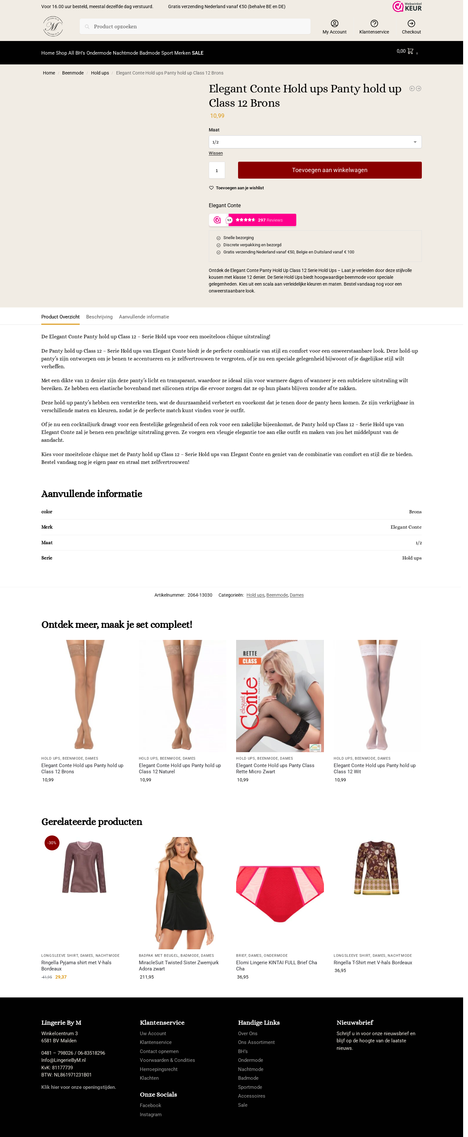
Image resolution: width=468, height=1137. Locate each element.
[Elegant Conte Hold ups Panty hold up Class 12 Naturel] (412, 85)
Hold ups (100, 69)
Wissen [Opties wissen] (216, 149)
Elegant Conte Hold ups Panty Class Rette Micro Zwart (275, 765)
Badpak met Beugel (159, 952)
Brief (241, 952)
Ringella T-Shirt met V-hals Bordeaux (373, 959)
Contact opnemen (159, 1047)
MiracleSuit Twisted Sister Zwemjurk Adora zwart (179, 962)
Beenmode (73, 69)
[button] (408, 51)
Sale (242, 1101)
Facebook (150, 1102)
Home (49, 69)
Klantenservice (374, 26)
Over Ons (248, 1030)
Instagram (151, 1111)
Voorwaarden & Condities (167, 1057)
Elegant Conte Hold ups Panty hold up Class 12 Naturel (180, 765)
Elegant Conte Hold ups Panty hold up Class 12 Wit (375, 765)
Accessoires (251, 1092)
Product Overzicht (60, 313)
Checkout (411, 26)
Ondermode (275, 952)
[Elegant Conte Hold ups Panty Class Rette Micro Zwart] (418, 85)
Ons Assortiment (256, 1039)
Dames (297, 591)
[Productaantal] (217, 166)
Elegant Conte (225, 202)
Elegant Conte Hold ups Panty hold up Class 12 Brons (82, 765)
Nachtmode (108, 952)
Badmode (190, 952)
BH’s (243, 1047)
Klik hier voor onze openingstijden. (78, 1083)
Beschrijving (99, 313)
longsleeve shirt (59, 952)
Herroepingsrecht (159, 1065)
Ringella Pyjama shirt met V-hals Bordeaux (76, 962)
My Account (335, 26)
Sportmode (250, 1083)
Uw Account (153, 1030)
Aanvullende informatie (144, 313)
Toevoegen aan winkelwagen (330, 166)
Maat (214, 126)
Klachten (149, 1074)
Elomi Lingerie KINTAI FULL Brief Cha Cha (276, 962)
